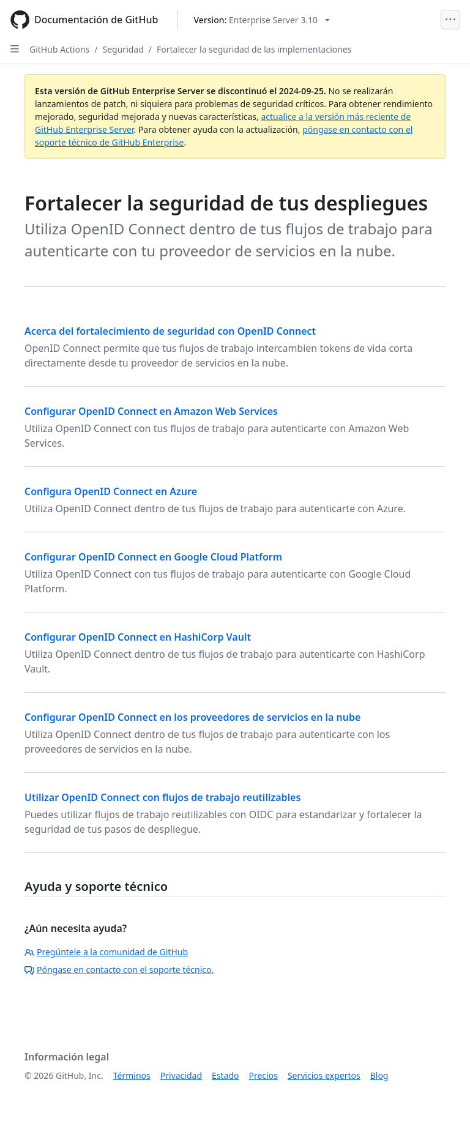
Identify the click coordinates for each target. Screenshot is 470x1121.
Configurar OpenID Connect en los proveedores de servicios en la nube (192, 717)
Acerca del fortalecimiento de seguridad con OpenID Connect (170, 331)
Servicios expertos (324, 1075)
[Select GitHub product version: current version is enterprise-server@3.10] (261, 19)
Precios (263, 1075)
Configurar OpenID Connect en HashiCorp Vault (137, 637)
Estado (225, 1075)
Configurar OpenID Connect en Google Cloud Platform (153, 557)
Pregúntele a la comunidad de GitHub (106, 952)
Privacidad (181, 1075)
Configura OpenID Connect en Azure (110, 491)
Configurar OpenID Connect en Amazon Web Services (151, 411)
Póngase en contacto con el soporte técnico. (119, 969)
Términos (132, 1075)
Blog (379, 1075)
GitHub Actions (59, 49)
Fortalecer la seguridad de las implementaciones (254, 49)
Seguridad (123, 49)
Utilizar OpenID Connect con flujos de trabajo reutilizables (162, 797)
